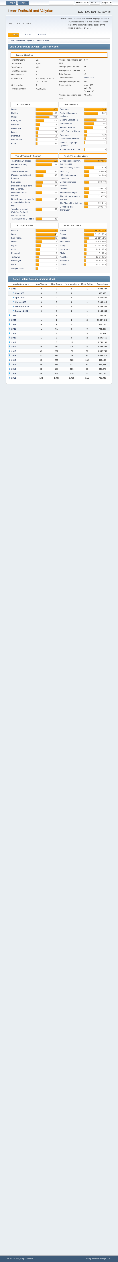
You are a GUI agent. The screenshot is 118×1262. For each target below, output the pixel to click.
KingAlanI (15, 253)
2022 (13, 329)
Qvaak (14, 117)
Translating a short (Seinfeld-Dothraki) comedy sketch (19, 212)
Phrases (63, 189)
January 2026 (21, 311)
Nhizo (13, 264)
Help (88, 1259)
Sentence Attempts (19, 171)
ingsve (14, 109)
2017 (13, 351)
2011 (13, 378)
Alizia (13, 143)
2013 (13, 369)
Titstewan (15, 257)
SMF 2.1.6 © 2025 (12, 1259)
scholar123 (89, 78)
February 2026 (22, 306)
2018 (13, 347)
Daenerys (15, 136)
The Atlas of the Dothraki (22, 219)
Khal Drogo (16, 182)
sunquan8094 (17, 268)
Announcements (67, 127)
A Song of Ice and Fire (70, 149)
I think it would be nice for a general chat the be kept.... (22, 202)
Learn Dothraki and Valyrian (30, 11)
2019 (13, 342)
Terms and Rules (97, 1259)
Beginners (64, 109)
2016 (13, 355)
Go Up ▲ (108, 1259)
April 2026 (20, 298)
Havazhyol (16, 128)
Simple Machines (26, 1259)
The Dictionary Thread (21, 161)
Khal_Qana (16, 120)
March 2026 (20, 302)
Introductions (66, 124)
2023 (13, 324)
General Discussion (69, 120)
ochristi (63, 264)
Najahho (15, 124)
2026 (13, 289)
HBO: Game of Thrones (70, 131)
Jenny (62, 245)
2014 (13, 364)
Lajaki (14, 132)
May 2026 (19, 293)
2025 (13, 315)
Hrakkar (14, 113)
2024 (13, 320)
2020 (13, 338)
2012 (13, 373)
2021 (13, 333)
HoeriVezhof (16, 139)
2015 (13, 360)
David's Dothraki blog (69, 139)
